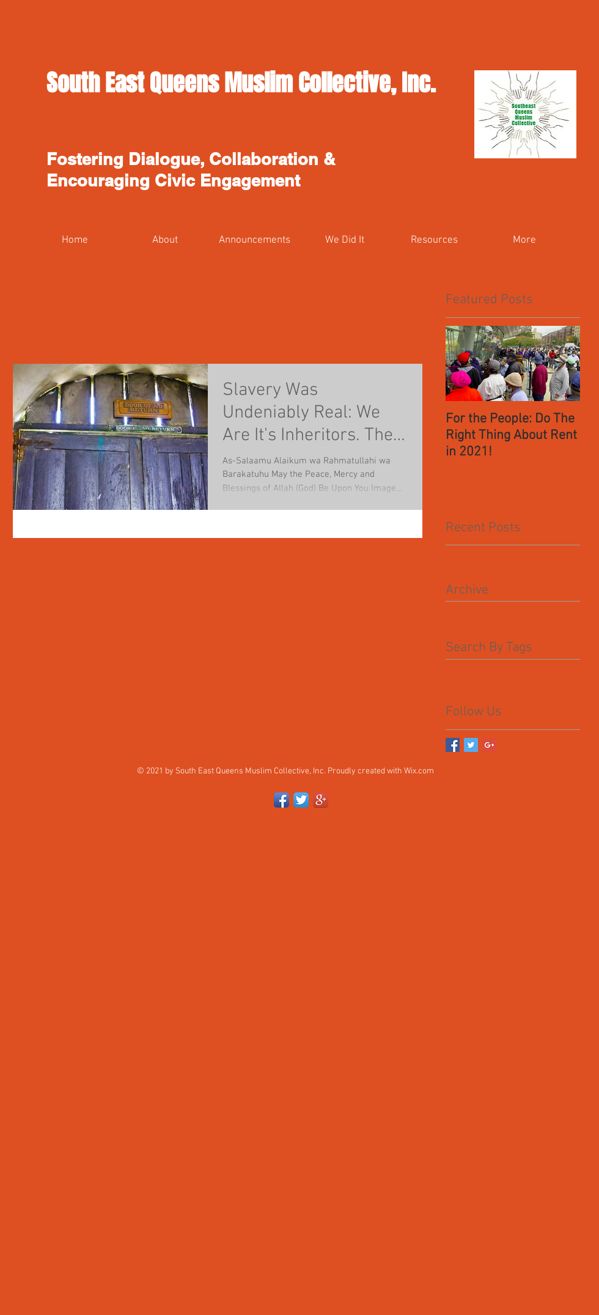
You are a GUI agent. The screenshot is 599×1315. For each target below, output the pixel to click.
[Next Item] (560, 363)
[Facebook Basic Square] (453, 745)
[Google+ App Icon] (320, 800)
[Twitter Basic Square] (471, 745)
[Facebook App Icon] (281, 800)
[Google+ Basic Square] (489, 745)
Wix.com (419, 771)
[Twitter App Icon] (301, 800)
